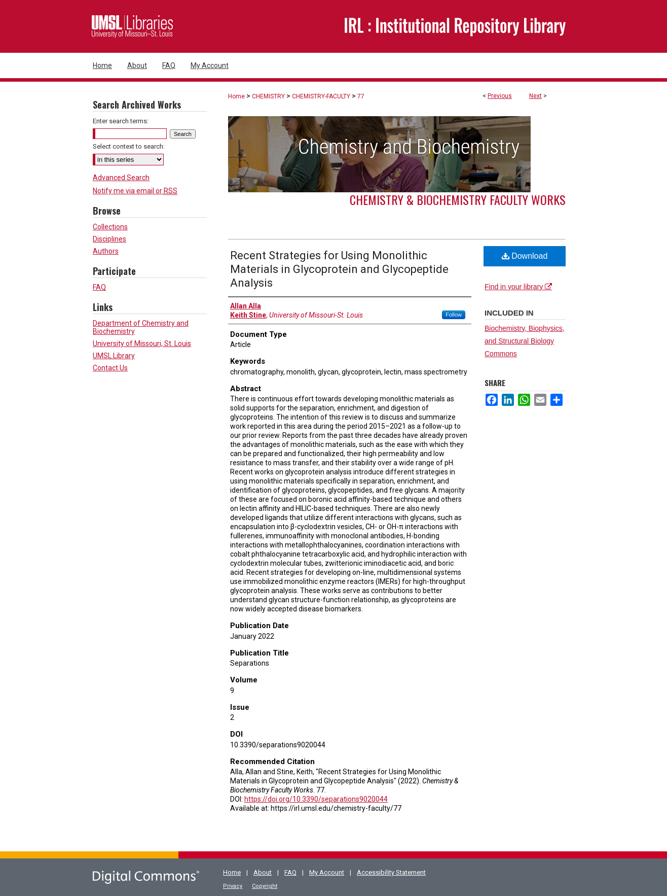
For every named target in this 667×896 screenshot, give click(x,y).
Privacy (232, 886)
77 (360, 96)
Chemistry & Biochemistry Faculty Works (458, 199)
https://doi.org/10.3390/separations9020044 (316, 799)
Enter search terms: (121, 121)
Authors (106, 251)
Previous (500, 95)
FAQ (99, 287)
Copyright (264, 886)
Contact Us (110, 368)
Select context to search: (129, 146)
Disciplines (109, 239)
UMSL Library (114, 356)
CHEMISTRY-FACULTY (321, 96)
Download (525, 256)
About (262, 872)
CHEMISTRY (268, 96)
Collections (110, 227)
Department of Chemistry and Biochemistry (141, 327)
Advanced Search (121, 178)
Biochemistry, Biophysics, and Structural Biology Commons (525, 341)
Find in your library (518, 287)
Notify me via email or (135, 191)
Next (535, 95)
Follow (454, 315)
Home (236, 96)
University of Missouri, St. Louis (142, 343)
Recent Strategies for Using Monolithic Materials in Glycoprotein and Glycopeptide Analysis (339, 269)
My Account (326, 872)
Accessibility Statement (391, 872)
